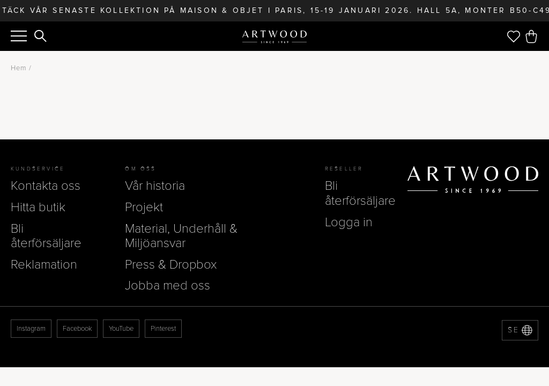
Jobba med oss (167, 285)
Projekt (144, 207)
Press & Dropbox (171, 264)
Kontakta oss (45, 186)
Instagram (31, 328)
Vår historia (155, 186)
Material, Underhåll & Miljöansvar (181, 236)
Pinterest (163, 328)
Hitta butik (38, 207)
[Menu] (19, 36)
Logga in (349, 222)
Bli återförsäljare (46, 236)
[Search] (40, 37)
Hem (19, 68)
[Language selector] (520, 330)
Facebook (77, 328)
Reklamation (44, 264)
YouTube (121, 328)
